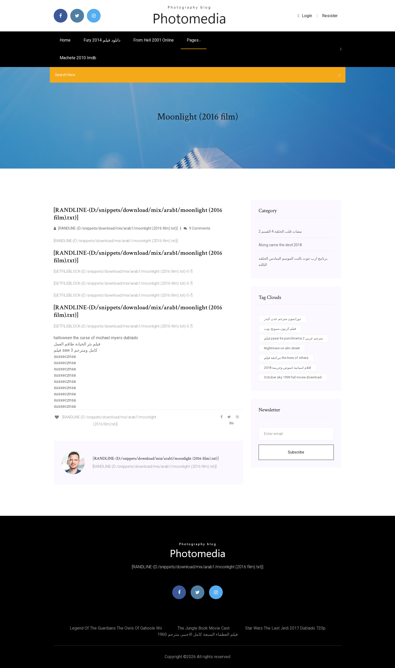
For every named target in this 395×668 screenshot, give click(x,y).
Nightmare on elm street (282, 348)
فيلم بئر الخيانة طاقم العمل (77, 344)
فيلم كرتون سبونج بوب (280, 329)
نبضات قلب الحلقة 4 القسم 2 (280, 231)
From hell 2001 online (153, 40)
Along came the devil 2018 (280, 245)
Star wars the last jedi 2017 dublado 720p (285, 628)
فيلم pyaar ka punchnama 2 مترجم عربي (293, 338)
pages (193, 40)
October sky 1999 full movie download (293, 377)
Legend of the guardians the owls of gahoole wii (116, 628)
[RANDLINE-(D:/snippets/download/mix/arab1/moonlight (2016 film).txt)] (116, 228)
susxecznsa (65, 356)
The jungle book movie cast (203, 628)
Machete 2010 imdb (78, 57)
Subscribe (296, 452)
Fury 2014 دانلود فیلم (102, 40)
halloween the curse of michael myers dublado (96, 337)
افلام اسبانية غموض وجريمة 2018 (287, 368)
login (305, 15)
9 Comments (197, 228)
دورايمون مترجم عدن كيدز (282, 319)
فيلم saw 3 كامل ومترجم (76, 350)
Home (65, 40)
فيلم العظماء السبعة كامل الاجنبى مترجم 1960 (197, 634)
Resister (330, 15)
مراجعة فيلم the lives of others (286, 358)
